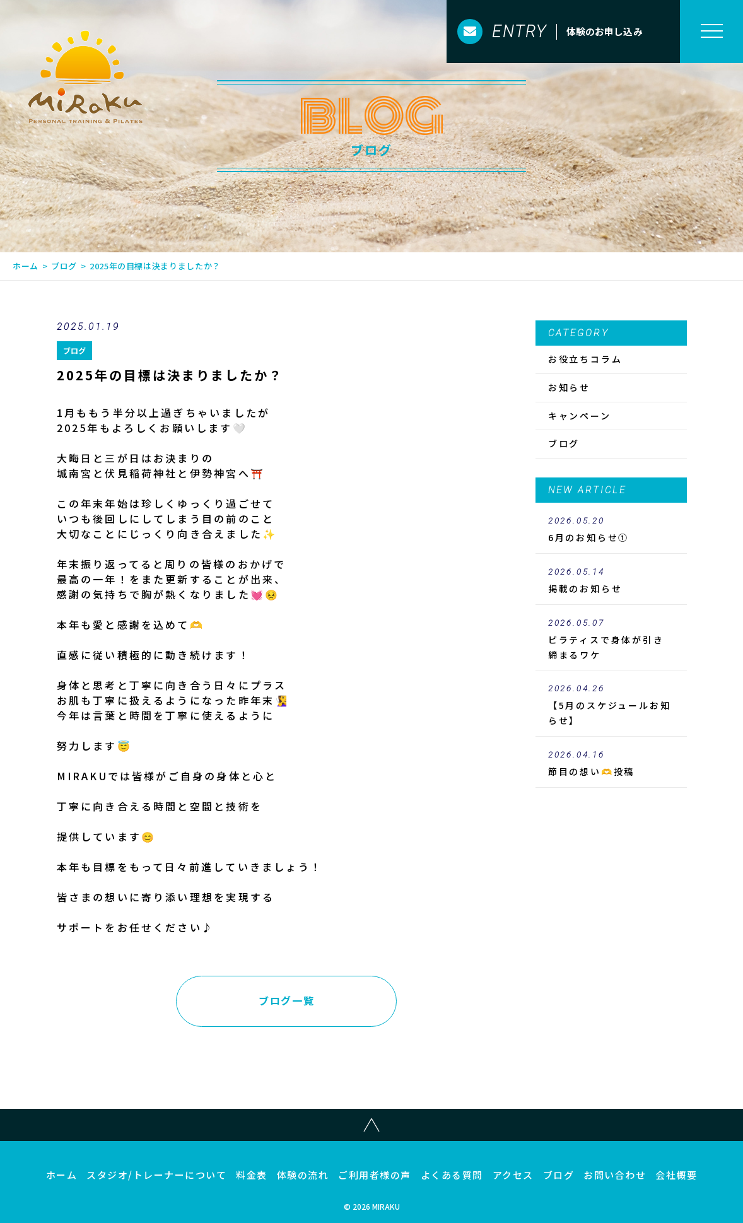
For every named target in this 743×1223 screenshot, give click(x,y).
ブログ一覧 (286, 1000)
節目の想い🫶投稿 (611, 764)
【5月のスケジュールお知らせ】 (611, 705)
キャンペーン (579, 415)
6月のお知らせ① (611, 530)
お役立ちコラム (585, 359)
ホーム (25, 266)
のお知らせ (611, 581)
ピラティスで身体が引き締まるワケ (611, 639)
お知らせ (569, 387)
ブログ (64, 266)
